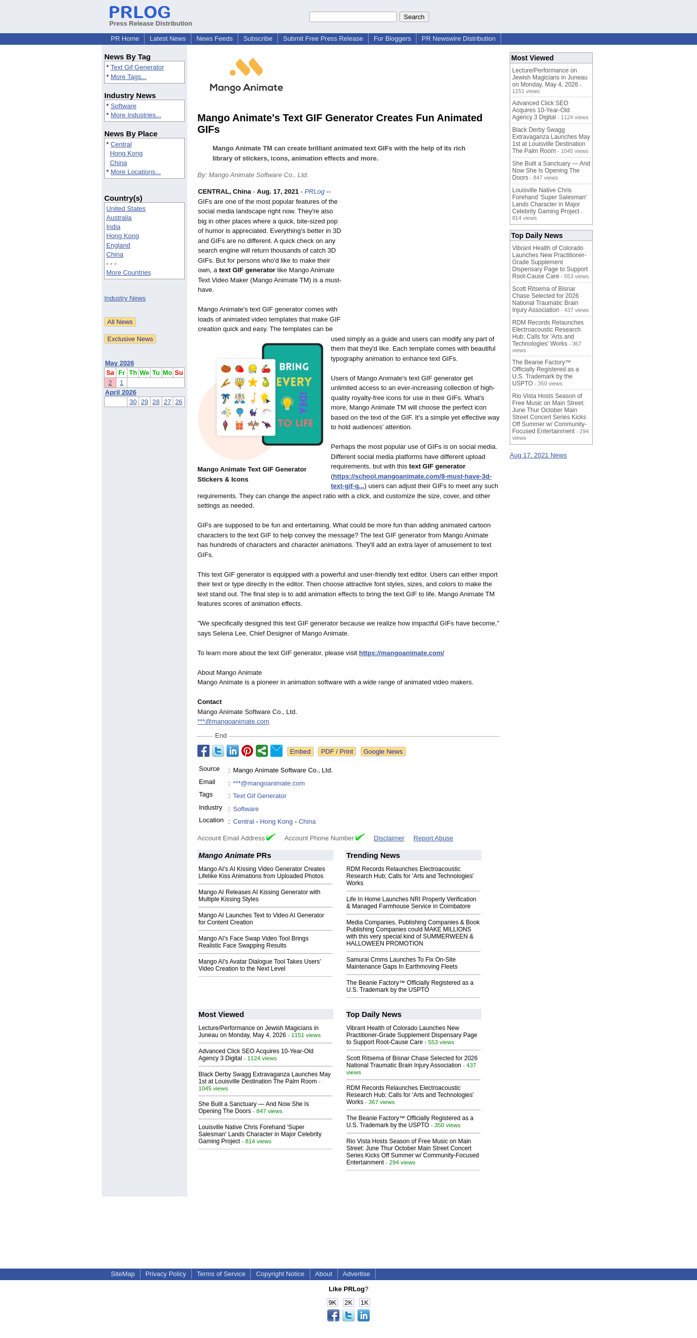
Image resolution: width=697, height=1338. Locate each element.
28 (156, 402)
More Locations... (136, 172)
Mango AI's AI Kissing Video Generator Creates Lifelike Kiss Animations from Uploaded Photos (261, 872)
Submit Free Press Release (323, 38)
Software (123, 106)
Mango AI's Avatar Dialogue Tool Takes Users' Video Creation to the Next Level (259, 965)
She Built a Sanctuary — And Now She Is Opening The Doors (551, 170)
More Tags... (129, 77)
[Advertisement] (424, 261)
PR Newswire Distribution (459, 38)
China (118, 163)
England (118, 245)
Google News (383, 751)
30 (132, 402)
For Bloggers (392, 38)
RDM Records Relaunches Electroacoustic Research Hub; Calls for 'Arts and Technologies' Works (410, 876)
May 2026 (119, 363)
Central (121, 144)
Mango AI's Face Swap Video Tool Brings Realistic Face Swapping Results (253, 942)
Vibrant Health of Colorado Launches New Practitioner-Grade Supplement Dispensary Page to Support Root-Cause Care (411, 1035)
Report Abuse (433, 838)
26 (178, 402)
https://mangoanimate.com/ (401, 653)
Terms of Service (221, 1274)
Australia (119, 217)
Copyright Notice (280, 1274)
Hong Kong (126, 153)
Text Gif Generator (137, 67)
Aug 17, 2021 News (538, 455)
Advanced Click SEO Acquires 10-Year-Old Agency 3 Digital (541, 110)
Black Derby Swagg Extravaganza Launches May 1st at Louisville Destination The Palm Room (264, 1078)
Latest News (168, 38)
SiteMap (123, 1274)
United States (126, 208)
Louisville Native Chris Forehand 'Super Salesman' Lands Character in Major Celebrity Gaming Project (259, 1134)
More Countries (128, 272)
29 (144, 402)
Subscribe (257, 38)
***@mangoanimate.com (233, 721)
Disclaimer (389, 838)
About (323, 1274)
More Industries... (136, 115)
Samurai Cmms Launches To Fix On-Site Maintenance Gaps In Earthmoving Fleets (402, 963)
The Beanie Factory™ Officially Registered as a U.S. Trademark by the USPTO (410, 986)
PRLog (315, 191)
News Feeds (214, 38)
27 (167, 402)
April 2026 (120, 392)
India (113, 226)
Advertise (356, 1274)
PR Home (125, 38)
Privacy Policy (166, 1274)
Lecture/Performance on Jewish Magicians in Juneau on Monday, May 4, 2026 (258, 1032)
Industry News (125, 298)
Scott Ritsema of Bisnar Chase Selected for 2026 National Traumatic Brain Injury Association (412, 1062)
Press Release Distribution (150, 19)
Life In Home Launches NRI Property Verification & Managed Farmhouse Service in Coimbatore (411, 903)
